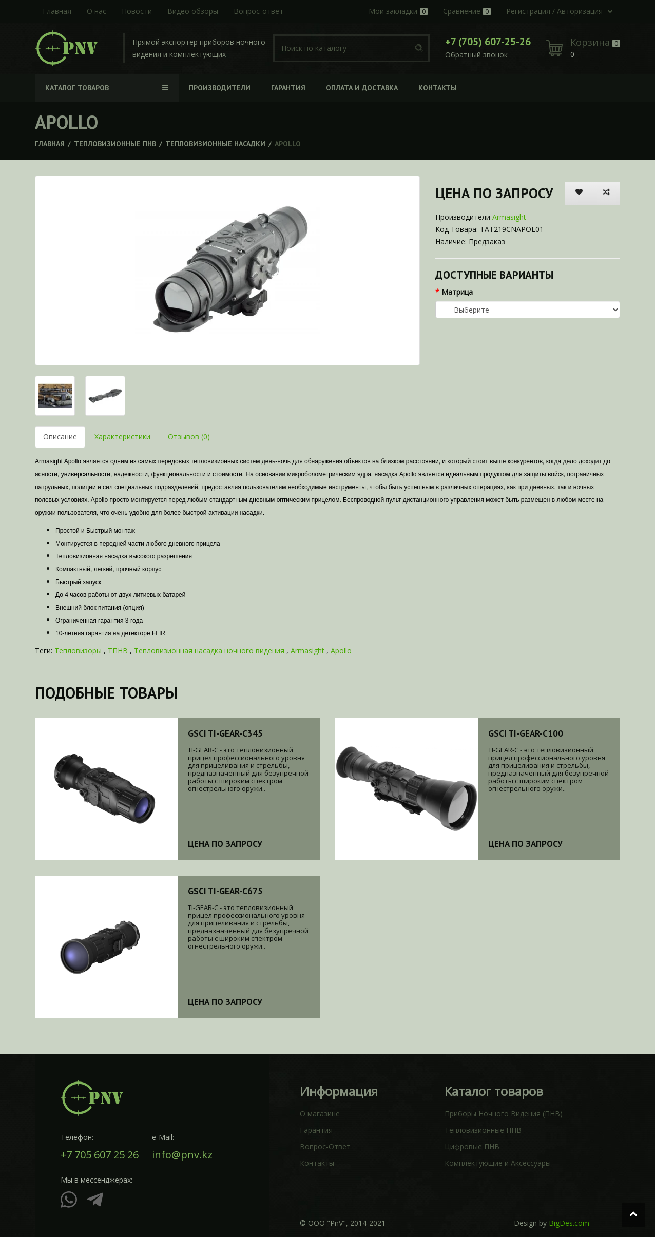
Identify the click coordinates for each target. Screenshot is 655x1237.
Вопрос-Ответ (325, 1146)
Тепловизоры (78, 650)
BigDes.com (569, 1223)
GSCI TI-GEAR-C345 (225, 733)
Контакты (317, 1163)
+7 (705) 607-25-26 (488, 41)
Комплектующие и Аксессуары (498, 1163)
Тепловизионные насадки (215, 143)
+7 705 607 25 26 (100, 1155)
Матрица (457, 292)
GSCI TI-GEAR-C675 (225, 891)
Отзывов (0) (189, 436)
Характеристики (122, 436)
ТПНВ (118, 650)
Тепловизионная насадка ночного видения (209, 650)
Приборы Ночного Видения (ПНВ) (504, 1113)
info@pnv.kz (182, 1155)
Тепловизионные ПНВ (115, 143)
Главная (50, 143)
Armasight (509, 217)
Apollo (341, 650)
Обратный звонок (476, 55)
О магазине (320, 1113)
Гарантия (316, 1130)
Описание (60, 436)
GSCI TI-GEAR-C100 (525, 733)
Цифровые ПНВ (472, 1146)
